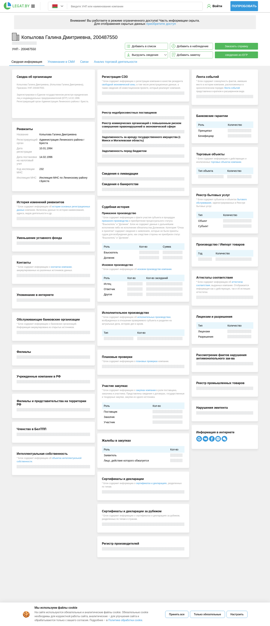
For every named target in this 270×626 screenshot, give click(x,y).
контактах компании (61, 267)
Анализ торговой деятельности (115, 61)
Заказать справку (236, 46)
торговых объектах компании (226, 162)
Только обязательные (207, 614)
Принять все (176, 614)
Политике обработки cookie (125, 620)
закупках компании (146, 390)
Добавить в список (144, 46)
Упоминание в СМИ (61, 61)
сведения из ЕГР (236, 54)
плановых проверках (147, 361)
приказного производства (115, 221)
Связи (84, 61)
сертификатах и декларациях (151, 483)
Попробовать (244, 6)
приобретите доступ (161, 24)
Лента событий (232, 88)
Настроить (237, 614)
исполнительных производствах (154, 317)
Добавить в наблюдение (192, 46)
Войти (217, 6)
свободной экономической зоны (118, 84)
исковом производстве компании (154, 269)
